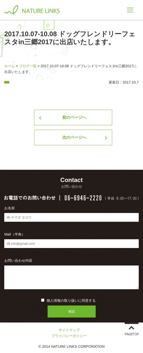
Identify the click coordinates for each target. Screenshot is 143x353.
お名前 (9, 208)
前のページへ (74, 117)
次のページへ (74, 137)
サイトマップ (69, 330)
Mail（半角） (14, 234)
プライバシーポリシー (69, 336)
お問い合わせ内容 (18, 260)
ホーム (9, 66)
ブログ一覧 (28, 66)
